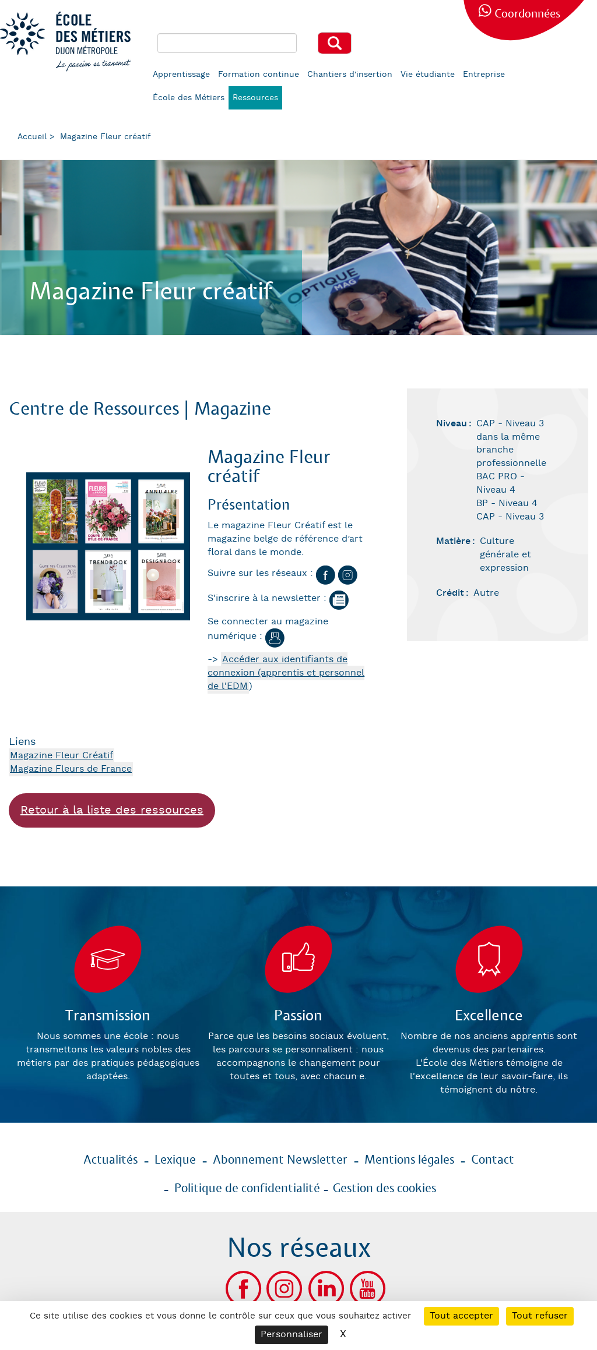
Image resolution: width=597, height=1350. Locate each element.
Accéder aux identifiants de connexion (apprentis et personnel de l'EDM (286, 672)
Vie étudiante (428, 74)
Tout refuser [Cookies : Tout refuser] (540, 1316)
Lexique (175, 1160)
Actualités (110, 1160)
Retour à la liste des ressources (111, 810)
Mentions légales (409, 1160)
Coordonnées (527, 14)
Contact (492, 1160)
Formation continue (258, 74)
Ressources (255, 98)
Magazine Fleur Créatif (61, 756)
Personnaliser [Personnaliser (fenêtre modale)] (291, 1334)
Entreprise (484, 74)
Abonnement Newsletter (280, 1160)
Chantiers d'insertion (349, 74)
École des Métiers (188, 98)
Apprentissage (181, 74)
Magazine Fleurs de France (71, 769)
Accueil (32, 137)
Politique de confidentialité (247, 1189)
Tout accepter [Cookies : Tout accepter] (461, 1316)
